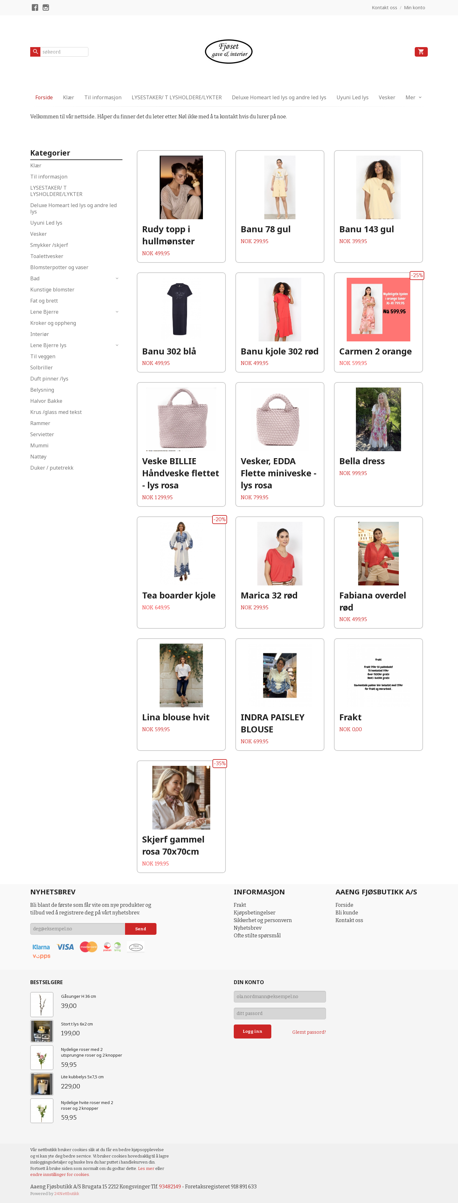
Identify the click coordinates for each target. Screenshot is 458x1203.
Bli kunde (347, 913)
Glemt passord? (309, 1032)
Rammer (40, 423)
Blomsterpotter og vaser (59, 267)
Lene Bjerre (44, 311)
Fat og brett (44, 300)
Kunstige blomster (52, 289)
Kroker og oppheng (53, 322)
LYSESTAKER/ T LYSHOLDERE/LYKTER (177, 97)
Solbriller (41, 367)
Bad (34, 278)
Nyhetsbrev (247, 928)
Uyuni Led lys (353, 97)
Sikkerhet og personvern (263, 920)
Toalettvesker (46, 256)
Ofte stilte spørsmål (257, 936)
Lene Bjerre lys (48, 345)
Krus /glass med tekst (56, 412)
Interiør (39, 334)
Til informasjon (102, 97)
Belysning (42, 389)
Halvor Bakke (46, 400)
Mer (410, 97)
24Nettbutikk (66, 1193)
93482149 (170, 1187)
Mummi (39, 445)
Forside (44, 97)
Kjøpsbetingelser (254, 913)
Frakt (240, 905)
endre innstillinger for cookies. (60, 1174)
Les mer (146, 1168)
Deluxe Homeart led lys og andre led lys (279, 97)
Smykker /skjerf (49, 244)
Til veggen (42, 356)
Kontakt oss (349, 920)
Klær (68, 97)
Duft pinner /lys (49, 378)
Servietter (42, 434)
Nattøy (38, 456)
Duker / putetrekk (51, 467)
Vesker (387, 97)
